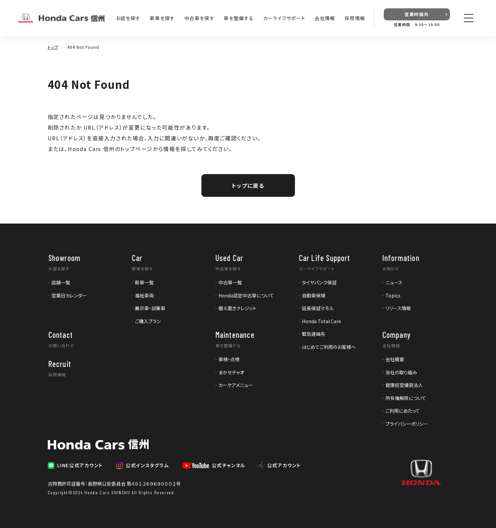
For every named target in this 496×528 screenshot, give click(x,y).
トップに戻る (248, 185)
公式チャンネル (228, 465)
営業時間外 (416, 14)
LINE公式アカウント (80, 465)
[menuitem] (59, 282)
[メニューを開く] (468, 18)
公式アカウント (284, 465)
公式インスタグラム (147, 465)
